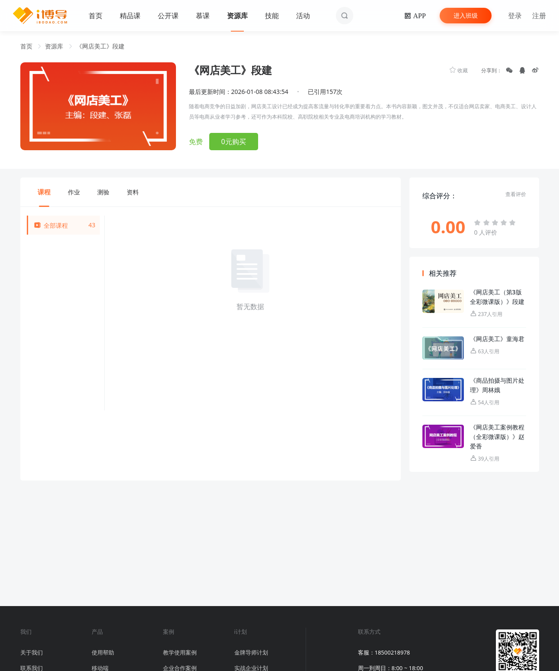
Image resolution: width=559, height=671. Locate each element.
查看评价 (515, 194)
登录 (515, 15)
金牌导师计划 (251, 652)
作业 (74, 192)
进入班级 (466, 15)
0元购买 (233, 141)
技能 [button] (272, 15)
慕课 (203, 15)
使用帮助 (103, 652)
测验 (103, 192)
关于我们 (31, 652)
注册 (539, 15)
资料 (133, 192)
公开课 (168, 15)
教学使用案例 (180, 652)
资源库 (237, 15)
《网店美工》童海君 (497, 339)
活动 (303, 15)
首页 (95, 15)
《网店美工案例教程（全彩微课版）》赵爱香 (497, 436)
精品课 (130, 15)
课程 (44, 191)
